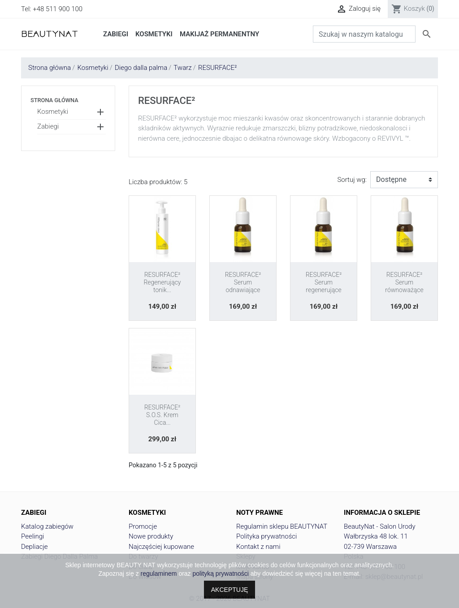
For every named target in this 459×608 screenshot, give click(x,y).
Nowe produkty (151, 536)
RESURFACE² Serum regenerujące (324, 282)
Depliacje (34, 547)
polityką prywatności (221, 573)
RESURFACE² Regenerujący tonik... (162, 282)
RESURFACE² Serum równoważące (404, 282)
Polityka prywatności (266, 536)
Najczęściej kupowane (161, 547)
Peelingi (32, 536)
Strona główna (54, 100)
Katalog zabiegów (47, 526)
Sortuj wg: (352, 180)
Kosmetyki (52, 112)
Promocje (143, 526)
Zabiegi (48, 126)
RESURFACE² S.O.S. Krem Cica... (162, 415)
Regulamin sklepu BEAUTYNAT (281, 526)
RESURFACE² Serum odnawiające (243, 282)
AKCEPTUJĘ (229, 589)
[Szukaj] (364, 34)
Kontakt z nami (258, 547)
